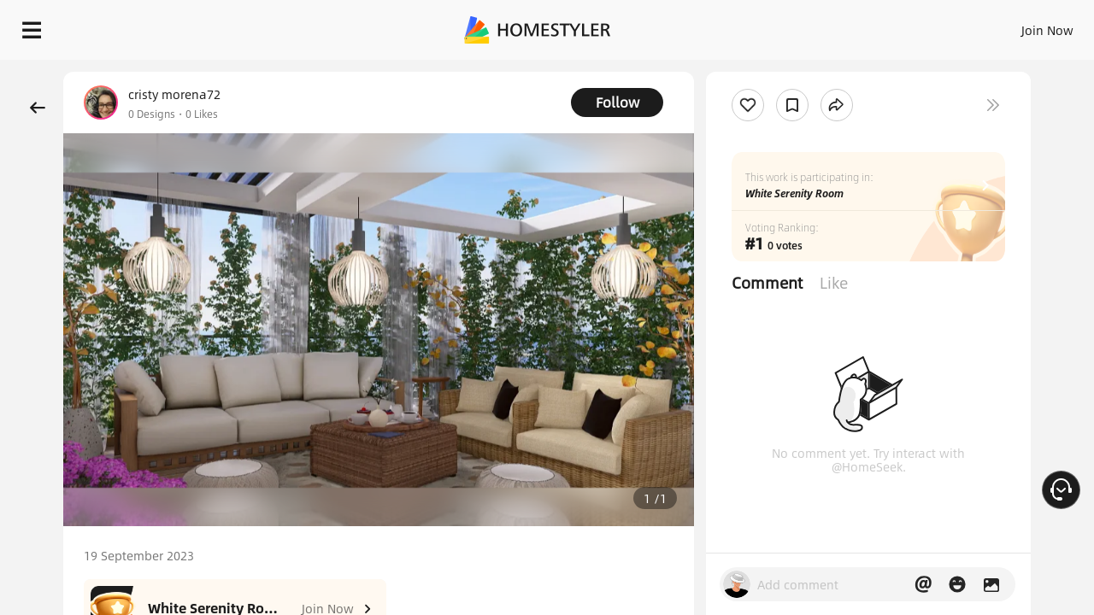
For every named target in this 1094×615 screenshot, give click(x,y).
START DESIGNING (1009, 25)
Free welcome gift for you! (738, 71)
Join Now (841, 25)
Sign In (778, 25)
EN (901, 25)
